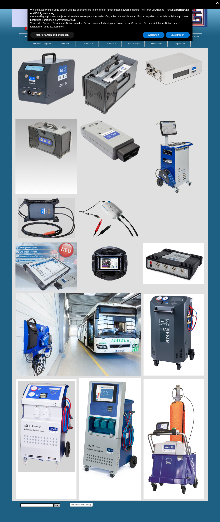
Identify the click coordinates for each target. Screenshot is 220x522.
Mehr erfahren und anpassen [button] (52, 34)
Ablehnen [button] (153, 34)
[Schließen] (217, 3)
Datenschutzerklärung (81, 504)
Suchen (56, 505)
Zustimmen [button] (177, 34)
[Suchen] (36, 505)
